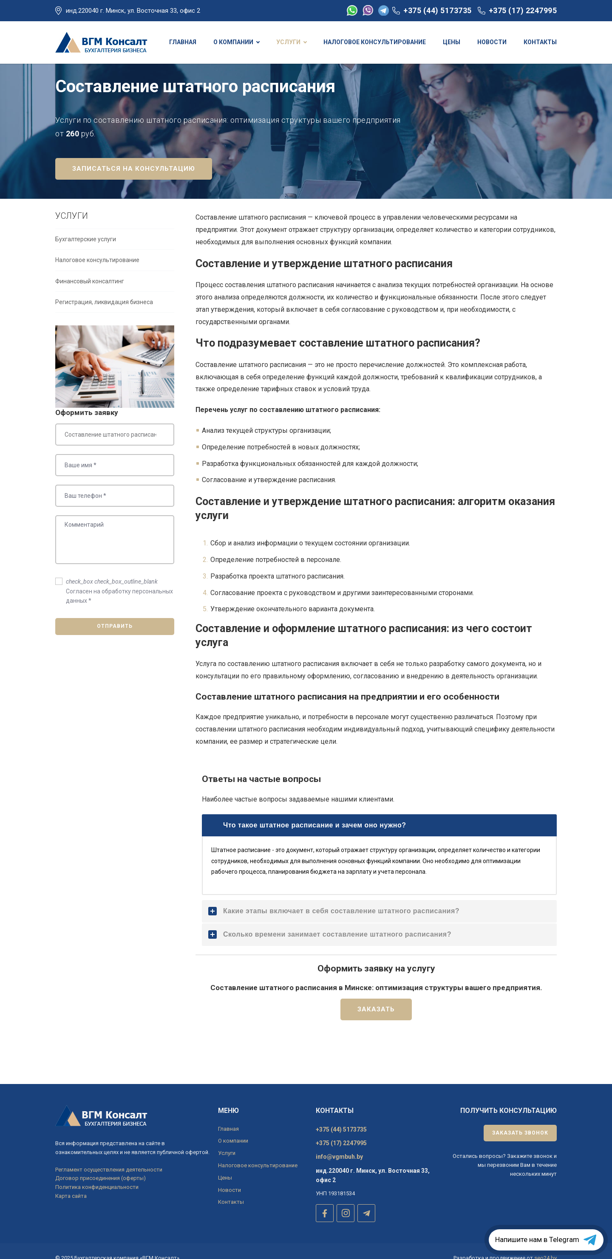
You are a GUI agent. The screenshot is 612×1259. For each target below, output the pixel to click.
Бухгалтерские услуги (85, 264)
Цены (225, 1177)
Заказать (376, 1035)
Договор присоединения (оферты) (100, 1178)
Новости (229, 1190)
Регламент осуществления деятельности (108, 1169)
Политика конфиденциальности (97, 1187)
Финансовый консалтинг (89, 306)
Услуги (226, 1153)
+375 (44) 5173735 (437, 10)
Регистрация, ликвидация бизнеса (104, 327)
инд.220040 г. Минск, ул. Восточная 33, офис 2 (133, 10)
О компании (233, 1141)
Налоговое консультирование (97, 285)
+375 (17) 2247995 (523, 10)
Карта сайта (71, 1196)
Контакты (231, 1202)
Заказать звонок (520, 1133)
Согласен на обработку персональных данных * (119, 617)
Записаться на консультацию (133, 194)
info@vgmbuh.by (339, 1156)
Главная (228, 1129)
